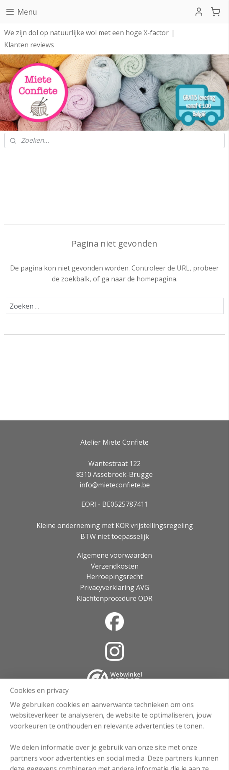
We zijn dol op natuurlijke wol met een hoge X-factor (86, 32)
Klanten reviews (29, 44)
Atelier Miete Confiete (114, 442)
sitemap (84, 755)
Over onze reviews (115, 705)
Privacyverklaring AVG (114, 587)
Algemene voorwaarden (114, 555)
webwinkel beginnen (133, 755)
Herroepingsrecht (114, 576)
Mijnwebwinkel (207, 755)
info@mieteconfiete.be (115, 484)
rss (101, 755)
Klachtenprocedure (106, 598)
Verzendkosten (115, 566)
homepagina (156, 278)
